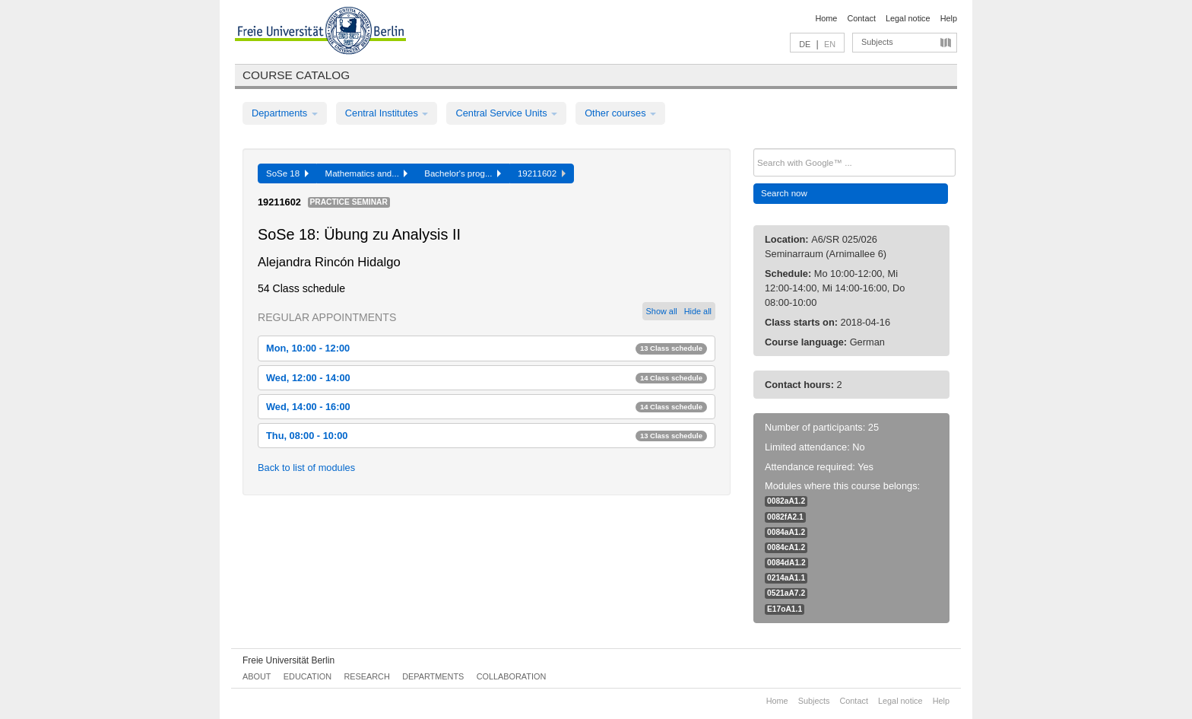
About (257, 676)
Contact (861, 18)
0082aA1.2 (786, 501)
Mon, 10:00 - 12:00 (486, 348)
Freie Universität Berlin (288, 660)
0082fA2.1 (785, 517)
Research (366, 676)
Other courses (620, 113)
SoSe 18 (287, 173)
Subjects (877, 41)
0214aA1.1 (786, 578)
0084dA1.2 (786, 562)
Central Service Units (506, 113)
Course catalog (296, 74)
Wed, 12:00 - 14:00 (486, 377)
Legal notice (908, 18)
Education (307, 676)
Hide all (698, 311)
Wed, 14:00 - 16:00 (486, 406)
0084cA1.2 (786, 547)
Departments (285, 113)
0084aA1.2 (786, 532)
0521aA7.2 (786, 593)
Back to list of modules (306, 467)
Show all (661, 311)
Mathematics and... (366, 173)
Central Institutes (387, 113)
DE (804, 44)
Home (826, 18)
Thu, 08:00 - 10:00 (486, 435)
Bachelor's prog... (462, 173)
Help (948, 18)
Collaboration (512, 676)
